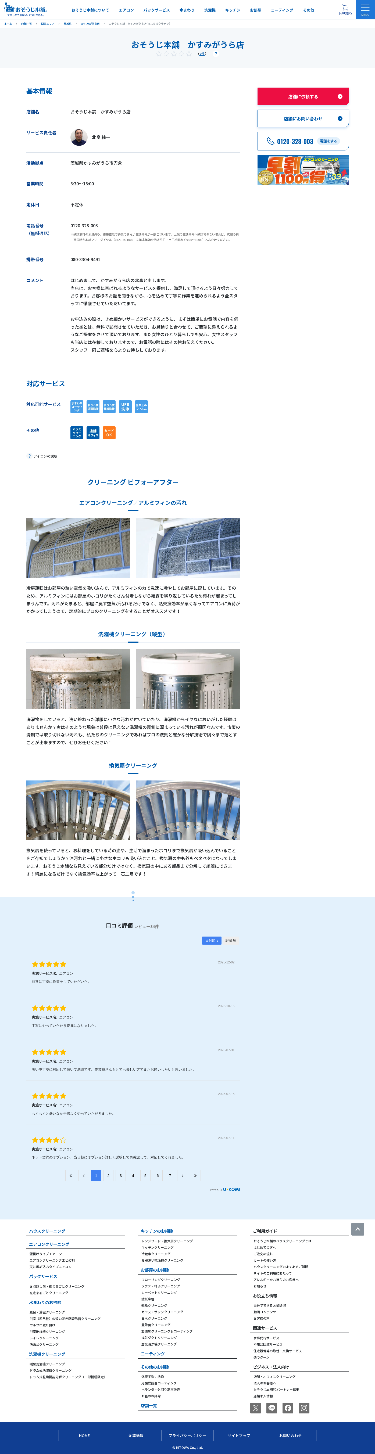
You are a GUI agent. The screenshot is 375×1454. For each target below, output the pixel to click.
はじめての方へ (264, 1247)
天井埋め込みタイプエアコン (51, 1266)
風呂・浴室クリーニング (47, 1312)
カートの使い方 (264, 1260)
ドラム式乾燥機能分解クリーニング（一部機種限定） (68, 1376)
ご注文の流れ (263, 1253)
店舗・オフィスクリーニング (274, 1376)
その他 (308, 10)
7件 (202, 53)
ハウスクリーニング (47, 1231)
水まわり (187, 10)
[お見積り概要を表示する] (345, 9)
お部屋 (255, 10)
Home (84, 1435)
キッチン (232, 10)
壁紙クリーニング (154, 1305)
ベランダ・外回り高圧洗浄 (160, 1389)
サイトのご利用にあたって (272, 1273)
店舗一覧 (149, 1405)
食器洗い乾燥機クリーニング (162, 1260)
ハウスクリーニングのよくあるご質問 (280, 1266)
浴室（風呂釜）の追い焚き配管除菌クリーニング (65, 1318)
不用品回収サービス (268, 1344)
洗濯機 (210, 10)
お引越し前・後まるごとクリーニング (57, 1286)
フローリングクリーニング (160, 1279)
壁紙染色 (147, 1299)
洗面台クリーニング (44, 1344)
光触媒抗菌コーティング (159, 1383)
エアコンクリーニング (49, 1244)
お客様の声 (261, 1318)
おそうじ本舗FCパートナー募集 (276, 1389)
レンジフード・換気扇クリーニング (167, 1241)
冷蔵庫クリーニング (155, 1253)
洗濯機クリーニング (47, 1354)
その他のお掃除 (155, 1367)
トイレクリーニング (44, 1338)
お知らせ (259, 1286)
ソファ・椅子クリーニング (160, 1286)
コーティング (282, 10)
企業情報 (136, 1435)
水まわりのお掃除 (45, 1302)
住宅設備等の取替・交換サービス (277, 1350)
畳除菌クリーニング (155, 1324)
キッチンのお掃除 (157, 1231)
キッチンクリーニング (157, 1247)
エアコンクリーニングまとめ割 (52, 1260)
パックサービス (157, 10)
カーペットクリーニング (159, 1292)
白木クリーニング (154, 1318)
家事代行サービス (266, 1338)
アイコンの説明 (45, 456)
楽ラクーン (261, 1357)
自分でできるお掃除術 (269, 1305)
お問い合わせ (290, 1435)
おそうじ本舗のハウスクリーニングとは (282, 1241)
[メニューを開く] (365, 9)
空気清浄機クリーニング (159, 1344)
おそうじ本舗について (90, 10)
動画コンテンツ (264, 1311)
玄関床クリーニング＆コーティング (167, 1331)
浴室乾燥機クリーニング (47, 1331)
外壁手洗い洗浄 (152, 1376)
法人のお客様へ (264, 1383)
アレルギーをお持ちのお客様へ (276, 1279)
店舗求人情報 (263, 1396)
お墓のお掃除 (151, 1396)
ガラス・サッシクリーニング (162, 1311)
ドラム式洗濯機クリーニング (51, 1370)
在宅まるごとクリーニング (49, 1292)
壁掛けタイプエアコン (46, 1253)
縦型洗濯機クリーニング (47, 1364)
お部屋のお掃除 (155, 1270)
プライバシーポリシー (187, 1435)
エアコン (126, 10)
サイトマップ (239, 1435)
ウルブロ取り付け (42, 1325)
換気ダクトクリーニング (159, 1337)
